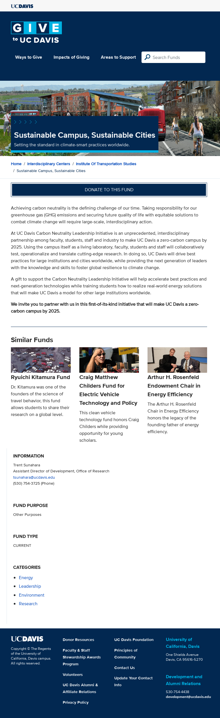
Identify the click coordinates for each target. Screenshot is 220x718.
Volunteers (73, 674)
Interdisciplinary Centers (48, 164)
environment (31, 595)
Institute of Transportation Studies (106, 164)
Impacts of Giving (71, 57)
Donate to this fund (109, 189)
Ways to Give (28, 57)
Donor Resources (78, 639)
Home (16, 164)
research (28, 603)
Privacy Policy (76, 702)
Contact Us (124, 667)
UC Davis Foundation (134, 639)
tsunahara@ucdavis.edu (34, 477)
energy (26, 577)
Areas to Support (118, 57)
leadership (30, 586)
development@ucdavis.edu (188, 696)
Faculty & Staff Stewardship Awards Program (82, 657)
